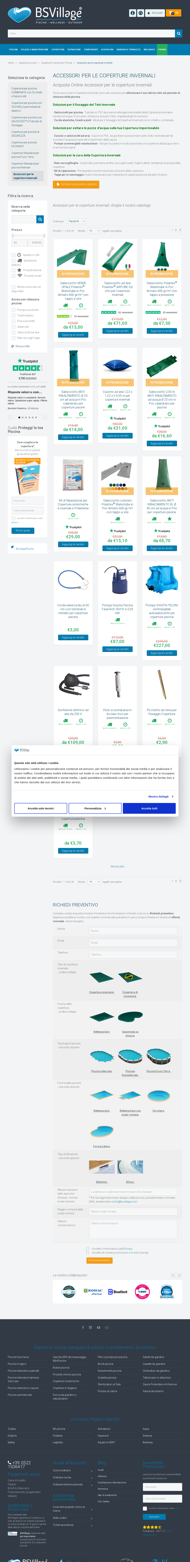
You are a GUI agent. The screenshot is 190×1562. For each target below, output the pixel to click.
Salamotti (23, 326)
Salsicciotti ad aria (28, 332)
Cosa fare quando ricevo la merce (72, 1508)
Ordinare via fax (72, 1478)
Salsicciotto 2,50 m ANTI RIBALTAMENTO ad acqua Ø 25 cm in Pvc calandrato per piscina (161, 399)
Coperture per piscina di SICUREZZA (25, 133)
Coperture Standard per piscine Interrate (25, 165)
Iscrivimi (154, 1516)
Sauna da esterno (153, 1391)
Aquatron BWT (106, 1442)
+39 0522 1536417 (19, 1464)
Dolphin (12, 1435)
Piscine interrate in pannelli (23, 1370)
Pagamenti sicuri (24, 1474)
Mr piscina (59, 1428)
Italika (11, 1442)
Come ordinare (72, 1471)
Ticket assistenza (72, 1525)
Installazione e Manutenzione (112, 1482)
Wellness (102, 1476)
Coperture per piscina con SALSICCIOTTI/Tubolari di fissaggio (27, 121)
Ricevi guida (23, 530)
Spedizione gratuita (24, 262)
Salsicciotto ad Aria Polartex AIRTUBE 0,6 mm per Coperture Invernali (117, 289)
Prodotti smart (29, 276)
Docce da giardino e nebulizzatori (64, 1396)
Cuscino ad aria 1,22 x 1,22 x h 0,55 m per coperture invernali (117, 395)
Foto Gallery (103, 1501)
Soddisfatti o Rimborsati (20, 1507)
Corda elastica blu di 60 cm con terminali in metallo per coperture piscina (73, 611)
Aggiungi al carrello (73, 334)
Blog (102, 1462)
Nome (61, 928)
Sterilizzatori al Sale (109, 1384)
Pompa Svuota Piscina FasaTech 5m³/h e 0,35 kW (117, 609)
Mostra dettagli (158, 796)
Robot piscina (61, 1367)
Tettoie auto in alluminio (157, 1377)
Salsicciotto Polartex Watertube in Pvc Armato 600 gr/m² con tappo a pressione (162, 289)
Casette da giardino (154, 1363)
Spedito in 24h (28, 255)
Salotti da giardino (153, 1357)
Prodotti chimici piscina (67, 1374)
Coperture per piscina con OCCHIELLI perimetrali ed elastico (27, 106)
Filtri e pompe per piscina (112, 1357)
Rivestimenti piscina (109, 1370)
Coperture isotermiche (66, 1381)
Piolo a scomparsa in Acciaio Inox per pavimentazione (117, 714)
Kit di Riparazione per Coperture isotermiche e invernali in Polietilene (73, 504)
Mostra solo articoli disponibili (26, 288)
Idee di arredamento (107, 1495)
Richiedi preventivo (99, 1260)
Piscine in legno (17, 1363)
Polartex (58, 1435)
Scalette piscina (107, 1377)
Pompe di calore (107, 1391)
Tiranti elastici (25, 315)
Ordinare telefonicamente (72, 1485)
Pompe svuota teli (28, 309)
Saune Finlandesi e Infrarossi (160, 1384)
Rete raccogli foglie (28, 337)
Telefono (63, 952)
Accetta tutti (149, 808)
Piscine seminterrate (20, 1394)
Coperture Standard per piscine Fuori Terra (25, 155)
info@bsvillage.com (125, 1201)
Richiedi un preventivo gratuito (77, 184)
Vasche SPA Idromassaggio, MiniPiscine (70, 1359)
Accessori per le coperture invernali (25, 176)
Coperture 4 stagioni (65, 1388)
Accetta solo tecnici (41, 808)
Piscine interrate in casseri (23, 1388)
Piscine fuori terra (18, 1357)
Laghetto (58, 1442)
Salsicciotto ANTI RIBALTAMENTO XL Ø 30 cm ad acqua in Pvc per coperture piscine (162, 506)
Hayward (103, 1435)
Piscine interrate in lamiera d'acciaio (23, 1379)
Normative (103, 1489)
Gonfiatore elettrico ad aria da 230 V (73, 712)
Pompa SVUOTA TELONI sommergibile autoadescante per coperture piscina (162, 611)
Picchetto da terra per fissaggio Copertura (162, 712)
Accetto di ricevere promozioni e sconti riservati (117, 1252)
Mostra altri (117, 866)
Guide (101, 1470)
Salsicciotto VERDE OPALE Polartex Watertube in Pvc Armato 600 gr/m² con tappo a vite (73, 290)
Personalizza (95, 808)
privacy (15, 522)
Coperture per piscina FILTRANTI (24, 144)
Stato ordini (72, 1518)
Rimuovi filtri (21, 346)
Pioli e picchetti (26, 321)
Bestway (148, 1442)
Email (61, 940)
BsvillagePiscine (25, 548)
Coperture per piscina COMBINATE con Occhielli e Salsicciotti (27, 92)
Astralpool (104, 1428)
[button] (155, 13)
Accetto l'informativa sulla (109, 1248)
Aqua (146, 1428)
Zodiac (12, 1428)
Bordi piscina (105, 1363)
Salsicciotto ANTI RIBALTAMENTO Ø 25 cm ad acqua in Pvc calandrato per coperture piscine (73, 399)
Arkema (147, 1435)
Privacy (128, 1248)
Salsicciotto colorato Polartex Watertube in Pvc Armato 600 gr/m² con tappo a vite (117, 506)
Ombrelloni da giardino (156, 1370)
